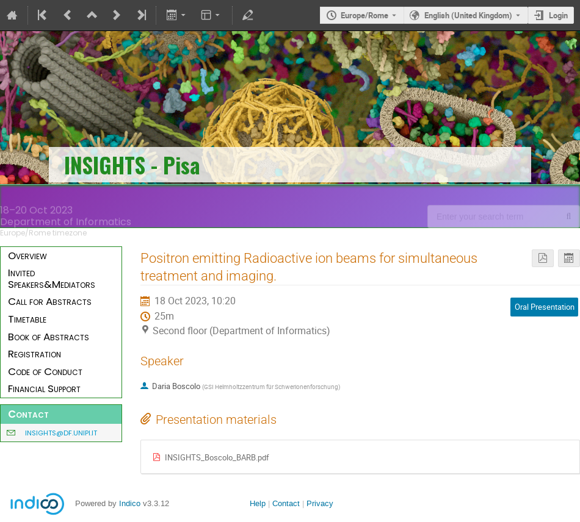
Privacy (319, 503)
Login (558, 15)
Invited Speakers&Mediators (51, 278)
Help (258, 503)
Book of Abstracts (48, 336)
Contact (286, 503)
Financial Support (44, 388)
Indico (129, 503)
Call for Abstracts (50, 301)
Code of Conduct (45, 371)
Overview (27, 255)
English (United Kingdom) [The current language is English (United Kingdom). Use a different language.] (468, 15)
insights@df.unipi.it (61, 433)
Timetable (27, 319)
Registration (34, 353)
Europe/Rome (364, 15)
